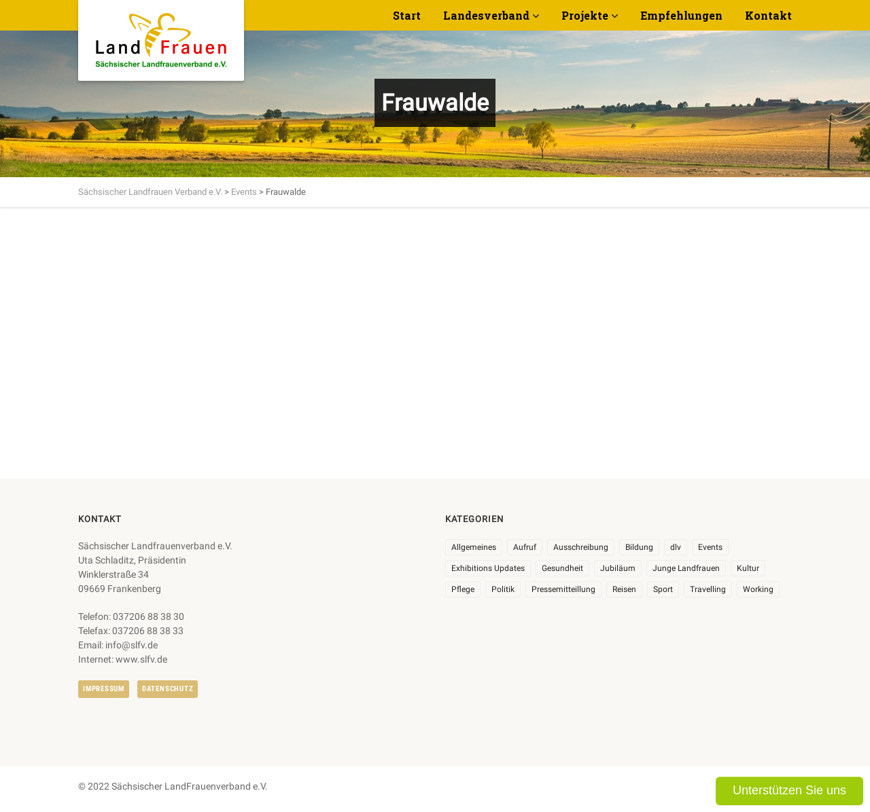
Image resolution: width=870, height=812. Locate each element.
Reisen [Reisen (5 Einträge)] (624, 589)
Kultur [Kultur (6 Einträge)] (748, 568)
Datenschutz (167, 688)
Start (407, 15)
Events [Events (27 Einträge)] (710, 547)
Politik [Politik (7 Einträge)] (503, 589)
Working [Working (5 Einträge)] (758, 589)
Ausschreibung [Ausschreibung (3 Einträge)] (580, 547)
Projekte (584, 15)
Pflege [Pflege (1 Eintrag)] (462, 589)
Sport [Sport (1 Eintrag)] (663, 589)
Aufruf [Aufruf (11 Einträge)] (524, 547)
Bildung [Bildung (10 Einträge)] (639, 547)
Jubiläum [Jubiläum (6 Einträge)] (618, 568)
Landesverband (486, 15)
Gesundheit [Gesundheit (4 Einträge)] (562, 568)
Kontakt (768, 15)
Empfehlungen (681, 15)
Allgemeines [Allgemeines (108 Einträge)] (473, 547)
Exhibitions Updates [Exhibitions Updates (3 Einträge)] (488, 568)
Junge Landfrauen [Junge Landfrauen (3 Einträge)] (686, 568)
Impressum (103, 688)
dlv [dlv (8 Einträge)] (675, 547)
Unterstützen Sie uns (789, 790)
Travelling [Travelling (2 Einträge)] (708, 589)
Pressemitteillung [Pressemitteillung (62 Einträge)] (563, 589)
